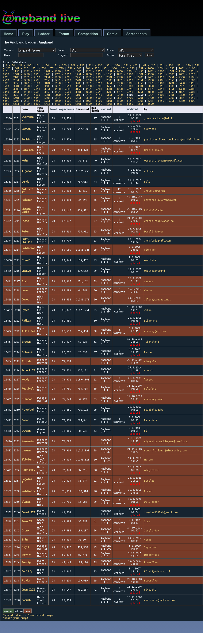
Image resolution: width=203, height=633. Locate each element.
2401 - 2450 (156, 77)
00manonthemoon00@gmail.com (163, 160)
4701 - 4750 (125, 91)
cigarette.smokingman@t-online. (166, 441)
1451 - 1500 (156, 71)
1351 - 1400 (114, 71)
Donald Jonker (153, 149)
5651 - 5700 (125, 97)
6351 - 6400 (21, 103)
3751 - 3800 (125, 85)
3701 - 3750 (104, 85)
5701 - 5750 (145, 97)
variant (106, 109)
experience (66, 109)
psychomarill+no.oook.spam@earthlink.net (173, 139)
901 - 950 (127, 68)
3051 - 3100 (32, 83)
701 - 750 (57, 68)
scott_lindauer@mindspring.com (165, 450)
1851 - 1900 (125, 74)
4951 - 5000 (32, 94)
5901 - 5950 (32, 100)
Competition (88, 34)
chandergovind (153, 399)
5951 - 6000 (52, 100)
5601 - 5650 (104, 97)
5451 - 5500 (42, 97)
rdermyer (150, 249)
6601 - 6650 (125, 103)
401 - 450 (148, 65)
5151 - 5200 (114, 94)
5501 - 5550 (63, 97)
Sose (147, 521)
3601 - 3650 (63, 85)
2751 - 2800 (104, 80)
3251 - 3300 (114, 83)
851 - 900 (110, 68)
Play (25, 34)
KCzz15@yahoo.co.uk (157, 571)
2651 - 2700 (63, 80)
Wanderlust (151, 554)
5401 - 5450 (21, 97)
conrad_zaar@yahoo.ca (159, 220)
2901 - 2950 (166, 80)
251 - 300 (95, 65)
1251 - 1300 (73, 71)
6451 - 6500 (63, 103)
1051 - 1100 (187, 68)
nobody (148, 171)
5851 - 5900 (11, 100)
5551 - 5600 (83, 97)
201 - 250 (77, 65)
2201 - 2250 (73, 77)
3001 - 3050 (11, 83)
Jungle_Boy (151, 530)
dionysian (150, 361)
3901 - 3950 (187, 85)
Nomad (148, 491)
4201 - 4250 (114, 88)
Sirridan (150, 128)
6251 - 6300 (176, 100)
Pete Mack (150, 420)
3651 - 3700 (83, 85)
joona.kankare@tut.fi (159, 118)
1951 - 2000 (166, 74)
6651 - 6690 (145, 103)
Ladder (43, 34)
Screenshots (136, 34)
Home (8, 34)
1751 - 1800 (83, 74)
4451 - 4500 (21, 91)
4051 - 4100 (52, 88)
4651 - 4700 (104, 91)
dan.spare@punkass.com (159, 600)
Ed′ (146, 430)
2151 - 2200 (52, 77)
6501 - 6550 (83, 103)
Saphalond (150, 547)
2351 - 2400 (135, 77)
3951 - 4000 (11, 88)
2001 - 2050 (187, 74)
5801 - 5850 (187, 97)
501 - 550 (184, 65)
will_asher (151, 501)
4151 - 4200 (94, 88)
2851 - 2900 (145, 80)
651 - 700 (39, 68)
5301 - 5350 (176, 94)
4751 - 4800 (145, 91)
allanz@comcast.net (157, 299)
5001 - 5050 (52, 94)
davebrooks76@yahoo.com (160, 199)
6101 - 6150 (114, 100)
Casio (148, 290)
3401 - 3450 (176, 83)
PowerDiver (151, 562)
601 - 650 (21, 68)
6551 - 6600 (104, 103)
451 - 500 (166, 65)
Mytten (148, 459)
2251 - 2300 (94, 77)
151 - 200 (59, 65)
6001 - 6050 (73, 100)
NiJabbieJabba (153, 210)
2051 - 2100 (11, 77)
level (53, 109)
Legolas (149, 480)
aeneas (148, 281)
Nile (147, 181)
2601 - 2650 (42, 80)
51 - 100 (25, 65)
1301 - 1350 (94, 71)
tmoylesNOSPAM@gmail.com (161, 512)
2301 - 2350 (114, 77)
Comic (112, 34)
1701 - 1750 (63, 74)
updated (132, 109)
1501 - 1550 (176, 71)
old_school (151, 470)
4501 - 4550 (42, 91)
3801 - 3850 (145, 85)
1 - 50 (10, 65)
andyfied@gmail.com (157, 240)
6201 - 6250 (156, 100)
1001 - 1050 (166, 68)
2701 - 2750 (83, 80)
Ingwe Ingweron (154, 190)
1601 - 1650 (21, 74)
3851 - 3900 (166, 85)
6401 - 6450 (42, 103)
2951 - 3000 (187, 80)
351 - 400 (130, 65)
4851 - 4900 (187, 91)
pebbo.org (150, 320)
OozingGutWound (154, 270)
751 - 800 (74, 68)
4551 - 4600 (63, 91)
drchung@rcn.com (155, 331)
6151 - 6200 (135, 100)
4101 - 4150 (73, 88)
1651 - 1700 (42, 74)
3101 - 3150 (52, 83)
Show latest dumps (40, 615)
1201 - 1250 (52, 71)
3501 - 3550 (21, 85)
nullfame (150, 388)
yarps (148, 539)
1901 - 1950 (145, 74)
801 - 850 (92, 68)
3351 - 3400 (156, 83)
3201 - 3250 (94, 83)
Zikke (148, 309)
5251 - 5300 (156, 94)
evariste (150, 260)
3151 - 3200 (73, 83)
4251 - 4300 (135, 88)
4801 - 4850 (166, 91)
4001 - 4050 (32, 88)
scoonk (148, 370)
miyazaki (150, 589)
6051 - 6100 (94, 100)
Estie (148, 352)
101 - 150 (42, 65)
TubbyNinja (151, 341)
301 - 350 (113, 65)
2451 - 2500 (176, 77)
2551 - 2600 (21, 80)
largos (148, 379)
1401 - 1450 (135, 71)
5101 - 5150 (94, 94)
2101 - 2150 (32, 77)
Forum (64, 34)
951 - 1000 (146, 68)
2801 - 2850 (125, 80)
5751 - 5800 (166, 97)
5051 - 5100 (73, 94)
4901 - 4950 (11, 94)
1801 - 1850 (104, 74)
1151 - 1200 (32, 71)
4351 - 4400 (176, 88)
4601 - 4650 (83, 91)
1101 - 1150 (11, 71)
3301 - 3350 (135, 83)
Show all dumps (13, 615)
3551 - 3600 (42, 85)
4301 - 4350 (156, 88)
